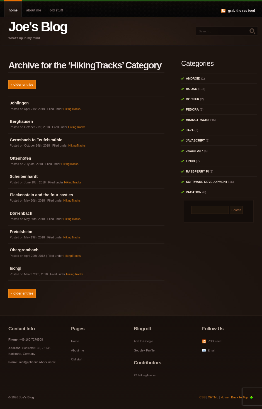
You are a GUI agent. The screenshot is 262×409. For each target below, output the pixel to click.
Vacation (194, 192)
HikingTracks (72, 109)
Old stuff (56, 10)
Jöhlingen (19, 103)
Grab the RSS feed (241, 11)
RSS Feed (215, 341)
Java (190, 130)
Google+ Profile (144, 350)
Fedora (192, 109)
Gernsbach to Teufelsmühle (36, 140)
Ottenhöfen (20, 158)
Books (191, 88)
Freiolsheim (21, 231)
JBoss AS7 (194, 150)
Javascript (195, 140)
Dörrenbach (21, 213)
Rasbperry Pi (197, 171)
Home (13, 10)
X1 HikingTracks (145, 375)
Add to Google (143, 341)
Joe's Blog (37, 26)
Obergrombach (24, 250)
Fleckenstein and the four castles (41, 195)
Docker (192, 99)
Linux (190, 161)
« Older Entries (22, 85)
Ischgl (15, 268)
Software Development (206, 181)
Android (193, 78)
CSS (202, 397)
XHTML (213, 397)
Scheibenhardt (24, 176)
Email (211, 350)
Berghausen (21, 121)
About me (33, 10)
